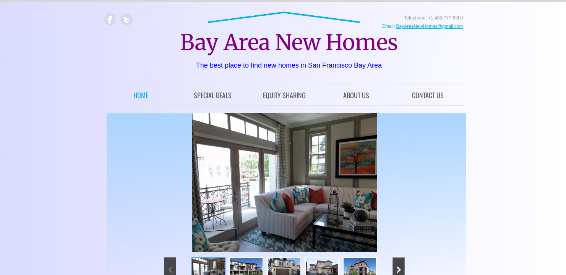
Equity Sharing (284, 95)
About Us (356, 95)
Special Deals (213, 95)
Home (140, 95)
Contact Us (428, 95)
